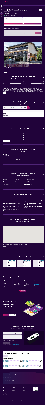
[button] (1, 1)
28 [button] (12, 35)
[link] (24, 290)
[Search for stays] (1, 6)
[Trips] (1, 12)
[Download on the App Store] (36, 389)
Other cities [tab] (8, 355)
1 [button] (36, 26)
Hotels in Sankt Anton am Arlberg (28, 362)
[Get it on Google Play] (36, 387)
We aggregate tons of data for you (24, 378)
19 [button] (8, 33)
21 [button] (12, 33)
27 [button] (10, 35)
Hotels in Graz (7, 362)
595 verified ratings (15, 15)
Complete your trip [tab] (27, 355)
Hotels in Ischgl (26, 363)
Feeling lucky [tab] (20, 355)
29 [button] (14, 35)
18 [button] (28, 33)
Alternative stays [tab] (13, 355)
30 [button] (16, 35)
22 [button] (14, 33)
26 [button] (8, 35)
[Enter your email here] (14, 337)
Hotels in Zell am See (8, 363)
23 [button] (16, 33)
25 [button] (28, 35)
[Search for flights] (1, 4)
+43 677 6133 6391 (9, 14)
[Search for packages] (1, 10)
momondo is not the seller (24, 376)
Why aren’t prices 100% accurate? (24, 379)
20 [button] (10, 33)
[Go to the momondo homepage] (6, 1)
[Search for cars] (1, 8)
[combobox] (14, 332)
